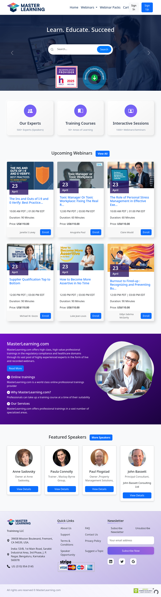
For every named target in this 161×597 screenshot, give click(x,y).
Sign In (133, 7)
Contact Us (91, 534)
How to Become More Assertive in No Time (75, 281)
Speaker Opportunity (68, 552)
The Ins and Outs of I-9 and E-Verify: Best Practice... (28, 201)
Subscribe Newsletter (117, 530)
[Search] (72, 49)
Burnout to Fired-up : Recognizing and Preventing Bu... (130, 284)
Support (65, 534)
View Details (24, 489)
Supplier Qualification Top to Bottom (29, 281)
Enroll (45, 232)
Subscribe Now (131, 551)
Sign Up (147, 7)
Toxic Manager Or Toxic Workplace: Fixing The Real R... (79, 201)
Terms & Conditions (67, 542)
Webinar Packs (110, 7)
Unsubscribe (142, 528)
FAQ (87, 528)
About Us (66, 528)
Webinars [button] (88, 7)
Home (74, 7)
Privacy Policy (93, 541)
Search (104, 49)
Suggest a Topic (94, 551)
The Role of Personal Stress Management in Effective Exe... (129, 201)
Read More (15, 368)
